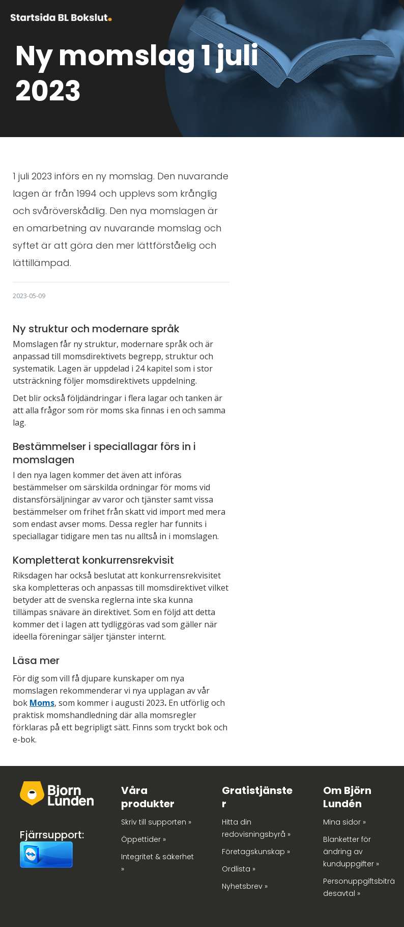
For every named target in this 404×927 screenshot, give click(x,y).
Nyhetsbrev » (245, 886)
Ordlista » (238, 869)
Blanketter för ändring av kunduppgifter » (351, 851)
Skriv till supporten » (156, 822)
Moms (42, 702)
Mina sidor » (344, 822)
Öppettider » (143, 839)
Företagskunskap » (256, 851)
